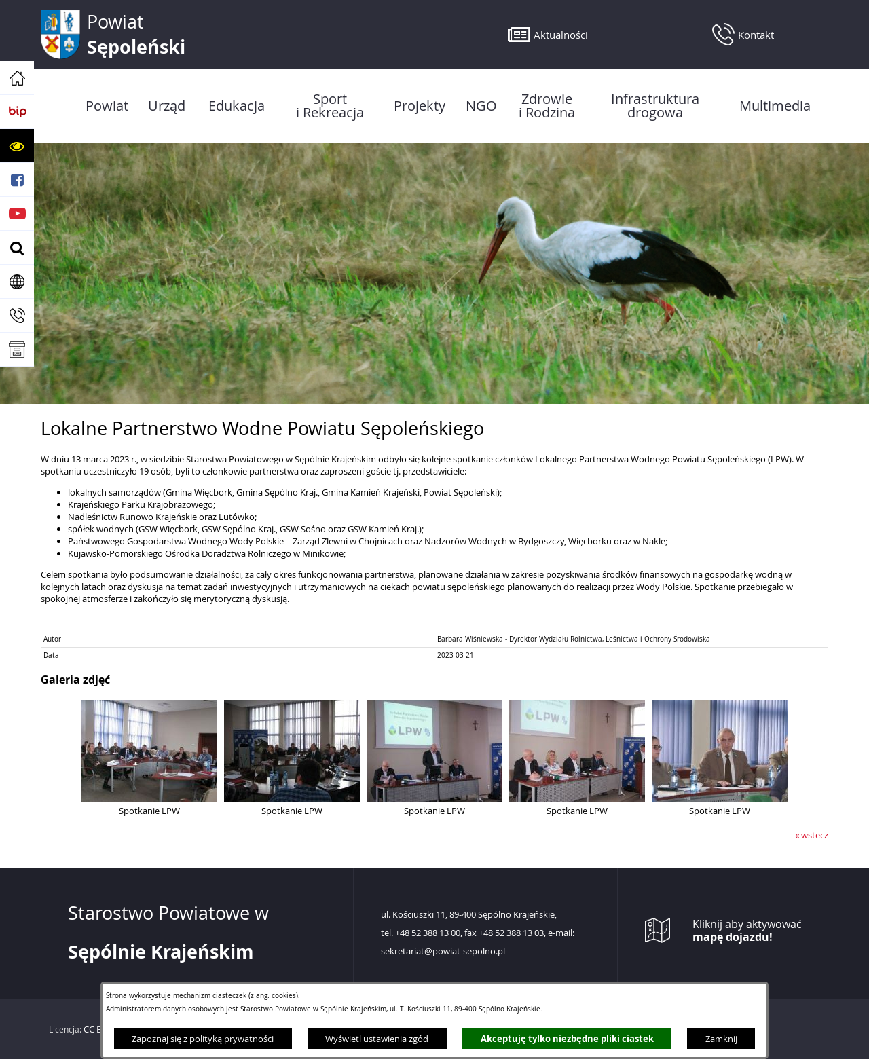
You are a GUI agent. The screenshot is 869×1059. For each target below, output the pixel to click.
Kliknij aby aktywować (747, 931)
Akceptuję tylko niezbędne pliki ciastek (567, 1039)
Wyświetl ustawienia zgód (376, 1039)
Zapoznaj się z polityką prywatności (203, 1039)
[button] (17, 146)
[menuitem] (106, 105)
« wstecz (811, 835)
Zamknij (721, 1039)
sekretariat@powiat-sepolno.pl (443, 951)
